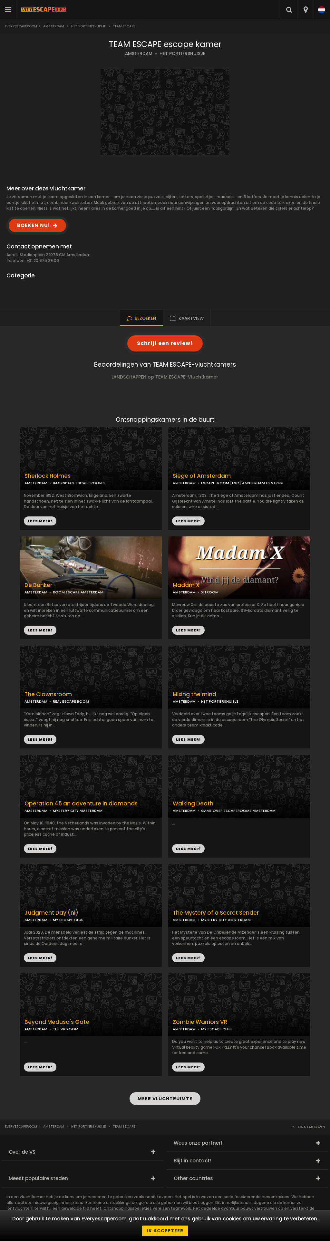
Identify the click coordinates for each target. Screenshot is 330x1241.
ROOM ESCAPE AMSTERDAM (78, 592)
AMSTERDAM (138, 54)
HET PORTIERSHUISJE (182, 54)
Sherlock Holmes (47, 476)
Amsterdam (53, 26)
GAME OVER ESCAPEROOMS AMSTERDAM (238, 810)
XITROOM (209, 592)
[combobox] (305, 9)
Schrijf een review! (165, 343)
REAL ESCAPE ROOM (71, 701)
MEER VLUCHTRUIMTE (165, 1098)
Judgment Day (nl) (51, 912)
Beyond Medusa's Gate (56, 1022)
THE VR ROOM (65, 1029)
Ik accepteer (165, 1230)
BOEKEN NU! (33, 225)
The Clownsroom (48, 694)
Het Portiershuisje (88, 26)
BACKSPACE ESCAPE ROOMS (79, 483)
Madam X (186, 585)
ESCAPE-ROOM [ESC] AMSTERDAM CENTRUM (242, 483)
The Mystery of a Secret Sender (216, 912)
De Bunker (38, 585)
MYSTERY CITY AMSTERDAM (77, 810)
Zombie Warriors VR (200, 1022)
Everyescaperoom (21, 26)
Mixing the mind (194, 694)
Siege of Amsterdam (202, 476)
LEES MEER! (188, 521)
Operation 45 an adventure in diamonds (81, 803)
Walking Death (193, 803)
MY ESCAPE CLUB (68, 919)
